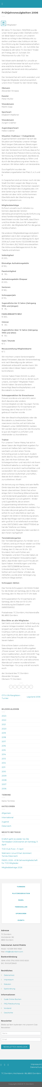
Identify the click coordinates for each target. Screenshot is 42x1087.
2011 (3, 767)
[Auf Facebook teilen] (15, 687)
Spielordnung (9, 989)
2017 (4, 741)
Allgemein (6, 813)
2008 (4, 780)
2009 (4, 776)
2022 (4, 720)
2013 (4, 759)
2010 (4, 772)
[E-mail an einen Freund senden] (23, 687)
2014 (4, 754)
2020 (4, 729)
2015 (4, 750)
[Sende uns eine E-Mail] (9, 1064)
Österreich (6, 826)
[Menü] (3, 4)
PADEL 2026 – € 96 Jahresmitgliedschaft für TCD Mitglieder (20, 861)
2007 (4, 784)
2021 (4, 724)
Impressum (36, 1064)
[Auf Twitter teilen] (19, 687)
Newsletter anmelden (15, 1047)
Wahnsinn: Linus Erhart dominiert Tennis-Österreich (17, 854)
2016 (4, 746)
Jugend (5, 822)
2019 (4, 733)
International (7, 817)
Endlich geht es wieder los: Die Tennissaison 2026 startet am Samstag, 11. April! (20, 842)
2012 (4, 763)
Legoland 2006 (33, 697)
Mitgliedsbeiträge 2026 (12, 867)
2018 (4, 737)
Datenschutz (36, 1067)
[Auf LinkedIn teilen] (31, 687)
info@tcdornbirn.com (14, 952)
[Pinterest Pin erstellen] (27, 687)
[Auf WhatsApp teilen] (11, 687)
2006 (4, 789)
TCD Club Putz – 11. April (12, 849)
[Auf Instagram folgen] (5, 1064)
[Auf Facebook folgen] (2, 1064)
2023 (4, 716)
